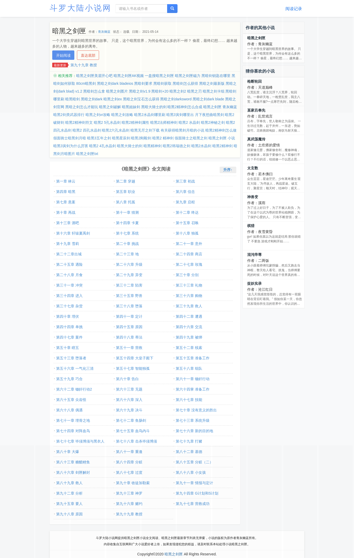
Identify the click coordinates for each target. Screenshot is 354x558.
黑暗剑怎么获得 (185, 83)
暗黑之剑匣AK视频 (129, 76)
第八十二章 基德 (189, 452)
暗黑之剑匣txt (87, 154)
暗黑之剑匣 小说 (221, 138)
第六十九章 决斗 (129, 410)
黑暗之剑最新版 (212, 83)
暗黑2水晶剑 (201, 146)
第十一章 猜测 (127, 212)
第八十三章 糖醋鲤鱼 (73, 462)
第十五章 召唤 (187, 223)
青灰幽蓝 (104, 32)
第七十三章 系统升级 (192, 420)
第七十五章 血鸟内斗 (133, 431)
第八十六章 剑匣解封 (73, 472)
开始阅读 (63, 55)
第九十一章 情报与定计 (194, 483)
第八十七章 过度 (129, 472)
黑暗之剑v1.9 (139, 91)
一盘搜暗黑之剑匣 (159, 76)
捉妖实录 (254, 283)
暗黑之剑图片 (117, 91)
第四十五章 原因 (129, 327)
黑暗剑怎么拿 (94, 91)
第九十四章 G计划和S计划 (197, 493)
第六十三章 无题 (129, 389)
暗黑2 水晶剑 (189, 122)
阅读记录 (293, 9)
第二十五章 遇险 (69, 264)
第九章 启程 (185, 202)
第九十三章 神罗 (129, 493)
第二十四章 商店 (189, 254)
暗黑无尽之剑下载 (145, 130)
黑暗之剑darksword (176, 99)
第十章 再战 (65, 212)
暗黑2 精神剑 (163, 138)
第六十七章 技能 (189, 400)
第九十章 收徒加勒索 (133, 483)
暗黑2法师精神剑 (164, 122)
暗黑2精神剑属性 (135, 122)
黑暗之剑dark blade (208, 99)
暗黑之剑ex (112, 99)
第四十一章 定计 (129, 316)
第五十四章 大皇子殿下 (134, 358)
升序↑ (227, 170)
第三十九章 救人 (189, 306)
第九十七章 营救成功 (192, 504)
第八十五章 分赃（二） (194, 462)
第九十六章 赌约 (129, 504)
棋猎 (250, 226)
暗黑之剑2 (177, 91)
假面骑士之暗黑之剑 (191, 138)
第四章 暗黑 (65, 192)
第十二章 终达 (187, 212)
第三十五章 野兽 (129, 296)
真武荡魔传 (256, 139)
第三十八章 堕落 (129, 306)
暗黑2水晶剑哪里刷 (149, 115)
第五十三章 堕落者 (71, 358)
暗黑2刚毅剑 (141, 138)
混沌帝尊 (254, 254)
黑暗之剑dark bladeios (115, 83)
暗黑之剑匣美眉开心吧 (94, 76)
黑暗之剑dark (91, 99)
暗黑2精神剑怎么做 (221, 130)
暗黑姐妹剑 (131, 107)
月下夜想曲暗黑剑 (209, 115)
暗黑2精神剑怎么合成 (184, 107)
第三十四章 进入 (69, 296)
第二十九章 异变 (129, 275)
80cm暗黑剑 (86, 83)
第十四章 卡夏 (127, 223)
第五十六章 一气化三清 (75, 368)
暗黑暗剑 (72, 99)
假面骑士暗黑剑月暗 (69, 138)
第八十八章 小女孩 (191, 472)
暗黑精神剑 (152, 146)
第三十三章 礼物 (189, 285)
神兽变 (252, 197)
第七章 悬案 (65, 202)
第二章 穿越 (125, 181)
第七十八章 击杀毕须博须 (136, 441)
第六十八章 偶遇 (69, 410)
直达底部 (88, 55)
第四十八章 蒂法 (129, 337)
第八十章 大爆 (67, 452)
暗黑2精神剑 (222, 146)
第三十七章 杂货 (69, 306)
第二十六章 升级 (129, 264)
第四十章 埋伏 (67, 316)
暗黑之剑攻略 (122, 115)
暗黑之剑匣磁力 (187, 76)
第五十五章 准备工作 (192, 358)
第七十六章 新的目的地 (194, 431)
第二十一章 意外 (189, 244)
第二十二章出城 (69, 254)
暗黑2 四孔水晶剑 (87, 130)
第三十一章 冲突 (69, 285)
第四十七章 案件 (69, 337)
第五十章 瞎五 (67, 348)
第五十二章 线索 (189, 348)
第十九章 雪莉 (67, 244)
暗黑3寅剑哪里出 (180, 115)
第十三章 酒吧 (67, 223)
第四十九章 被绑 (189, 337)
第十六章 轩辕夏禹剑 (73, 233)
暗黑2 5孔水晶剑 (107, 122)
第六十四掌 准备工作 (192, 389)
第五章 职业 (125, 192)
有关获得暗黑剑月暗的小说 (182, 130)
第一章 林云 (65, 181)
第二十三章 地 (127, 254)
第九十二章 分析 (69, 493)
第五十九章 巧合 (69, 379)
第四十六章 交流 (189, 327)
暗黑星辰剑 (121, 138)
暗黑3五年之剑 (99, 138)
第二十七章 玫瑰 (189, 264)
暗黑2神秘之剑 (213, 122)
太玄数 (252, 168)
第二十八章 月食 (69, 275)
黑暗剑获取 (162, 83)
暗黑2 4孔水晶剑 (102, 146)
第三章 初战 (185, 181)
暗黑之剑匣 (256, 38)
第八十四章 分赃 (129, 462)
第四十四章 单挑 (69, 327)
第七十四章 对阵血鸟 (73, 431)
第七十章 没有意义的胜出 (196, 410)
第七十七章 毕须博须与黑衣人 (80, 441)
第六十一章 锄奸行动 (192, 379)
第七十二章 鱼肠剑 (131, 420)
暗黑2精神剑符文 (79, 122)
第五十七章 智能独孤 (133, 368)
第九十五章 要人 (69, 504)
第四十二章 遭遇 (189, 316)
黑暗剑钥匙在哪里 (216, 76)
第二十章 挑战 (127, 244)
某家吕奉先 (256, 110)
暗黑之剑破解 (110, 107)
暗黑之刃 (194, 91)
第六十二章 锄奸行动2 (74, 389)
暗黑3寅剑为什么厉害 (70, 146)
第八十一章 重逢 (129, 452)
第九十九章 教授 (83, 65)
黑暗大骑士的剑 (154, 107)
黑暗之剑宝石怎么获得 (141, 99)
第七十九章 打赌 (189, 441)
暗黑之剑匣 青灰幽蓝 (220, 107)
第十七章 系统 (127, 233)
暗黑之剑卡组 (214, 91)
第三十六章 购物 (189, 296)
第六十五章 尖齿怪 (71, 400)
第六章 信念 (185, 192)
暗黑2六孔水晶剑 (115, 130)
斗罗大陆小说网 (81, 8)
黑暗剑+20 (159, 91)
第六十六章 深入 (129, 400)
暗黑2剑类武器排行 (68, 115)
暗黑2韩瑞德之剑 (176, 146)
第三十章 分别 (187, 275)
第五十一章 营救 (129, 348)
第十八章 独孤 (187, 233)
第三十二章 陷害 (129, 285)
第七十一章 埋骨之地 (73, 420)
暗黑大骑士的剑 (129, 146)
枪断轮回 (254, 81)
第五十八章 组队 (189, 368)
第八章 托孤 (125, 202)
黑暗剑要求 (143, 83)
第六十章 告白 (127, 379)
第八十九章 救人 (69, 483)
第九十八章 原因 (69, 514)
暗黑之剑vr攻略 (98, 115)
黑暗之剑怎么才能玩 (81, 107)
